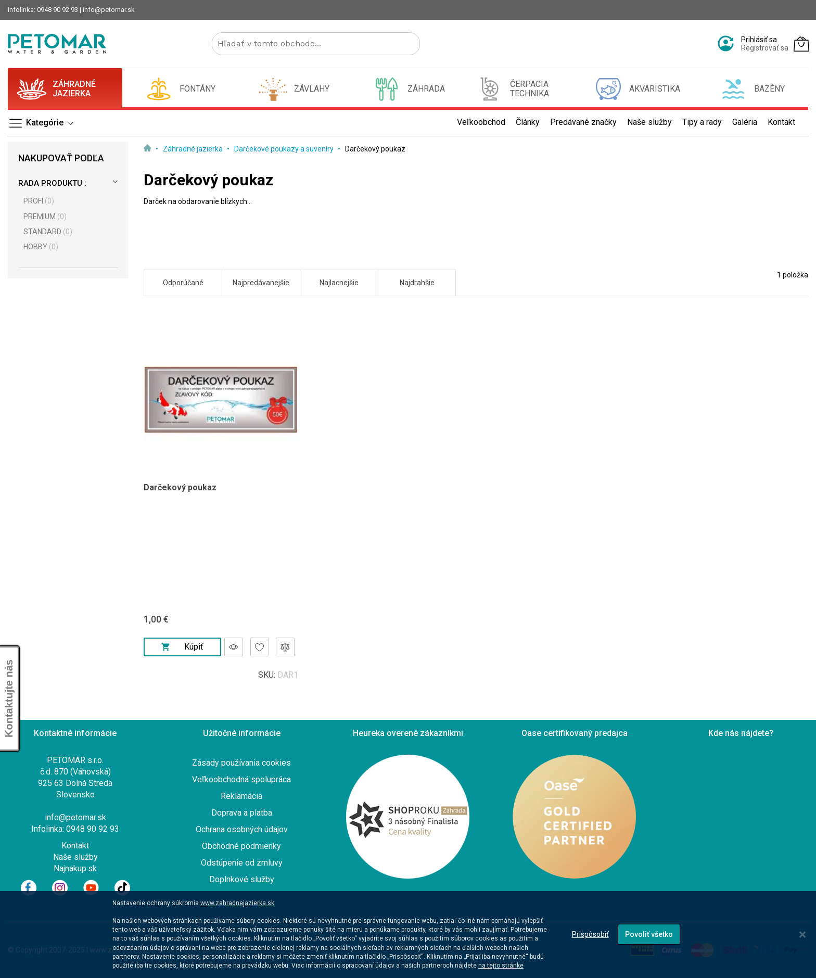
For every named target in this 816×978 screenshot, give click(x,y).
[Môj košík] (801, 44)
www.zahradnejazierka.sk (237, 903)
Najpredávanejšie (261, 282)
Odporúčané (183, 282)
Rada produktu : (52, 183)
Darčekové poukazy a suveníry (284, 149)
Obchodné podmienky (241, 846)
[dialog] (408, 934)
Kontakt (75, 845)
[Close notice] (802, 934)
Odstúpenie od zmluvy (242, 863)
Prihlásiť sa (759, 39)
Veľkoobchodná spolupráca (241, 779)
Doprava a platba (241, 813)
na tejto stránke (501, 965)
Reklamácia (241, 796)
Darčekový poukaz (180, 487)
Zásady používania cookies (241, 763)
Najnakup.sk (75, 868)
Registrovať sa (764, 48)
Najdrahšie (417, 282)
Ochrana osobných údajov (242, 829)
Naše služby (75, 857)
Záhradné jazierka (193, 149)
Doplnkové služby (241, 879)
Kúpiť (182, 647)
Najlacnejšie (339, 282)
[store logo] (57, 44)
